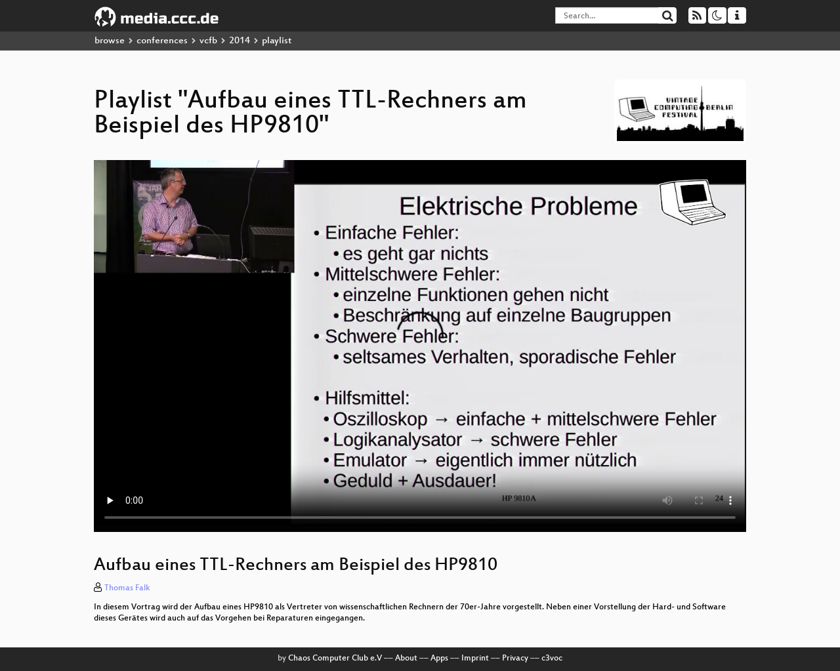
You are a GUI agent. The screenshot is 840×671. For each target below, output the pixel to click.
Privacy (515, 658)
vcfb (208, 41)
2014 (239, 41)
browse (109, 41)
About (406, 658)
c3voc (551, 658)
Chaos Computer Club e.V (335, 658)
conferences (162, 41)
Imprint (475, 658)
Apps (439, 658)
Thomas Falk (127, 588)
